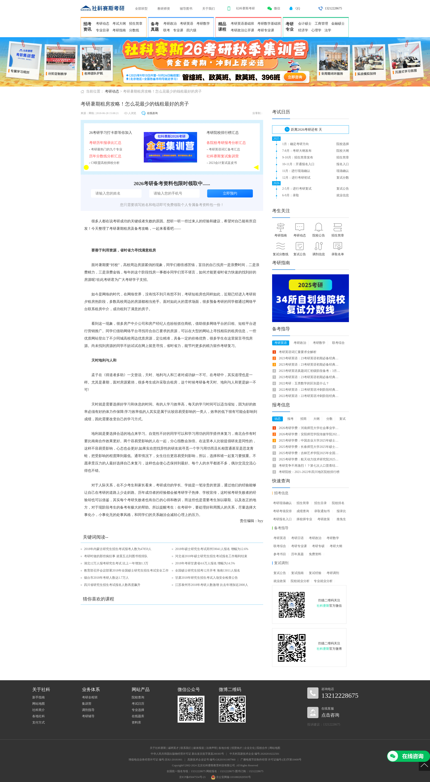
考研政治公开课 (242, 30)
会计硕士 (305, 23)
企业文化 (249, 748)
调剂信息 (318, 254)
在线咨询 (152, 113)
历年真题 (297, 554)
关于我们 (208, 8)
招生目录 (320, 503)
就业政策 (279, 581)
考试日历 (138, 703)
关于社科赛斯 (158, 748)
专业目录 (102, 30)
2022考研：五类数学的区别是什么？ (304, 383)
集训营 (86, 703)
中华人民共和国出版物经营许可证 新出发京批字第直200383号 (187, 753)
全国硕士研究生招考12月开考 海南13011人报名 (207, 570)
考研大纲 (336, 546)
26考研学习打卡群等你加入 (110, 132)
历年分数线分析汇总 (105, 156)
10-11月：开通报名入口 (298, 164)
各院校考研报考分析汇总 (226, 143)
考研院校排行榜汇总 (222, 132)
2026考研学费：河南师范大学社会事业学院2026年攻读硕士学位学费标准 (310, 428)
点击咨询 (330, 715)
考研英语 (186, 23)
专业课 (178, 30)
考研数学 (203, 23)
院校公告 (318, 235)
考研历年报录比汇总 (105, 143)
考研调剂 (333, 573)
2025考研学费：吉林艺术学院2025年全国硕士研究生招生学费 (310, 453)
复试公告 (342, 188)
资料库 (136, 722)
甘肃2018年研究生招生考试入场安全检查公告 (206, 577)
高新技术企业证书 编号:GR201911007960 (211, 759)
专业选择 (138, 710)
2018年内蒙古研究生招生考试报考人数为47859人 (117, 549)
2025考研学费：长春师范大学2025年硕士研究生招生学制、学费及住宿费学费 (310, 446)
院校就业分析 (300, 581)
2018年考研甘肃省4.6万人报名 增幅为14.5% (205, 563)
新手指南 (38, 697)
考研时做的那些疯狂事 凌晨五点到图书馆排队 (116, 556)
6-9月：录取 (290, 195)
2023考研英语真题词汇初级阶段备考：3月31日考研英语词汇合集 (310, 371)
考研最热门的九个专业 (106, 149)
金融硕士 (338, 23)
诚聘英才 (173, 748)
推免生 (341, 519)
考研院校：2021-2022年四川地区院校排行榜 (309, 472)
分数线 (134, 30)
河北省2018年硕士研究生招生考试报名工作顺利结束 (211, 556)
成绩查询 (303, 511)
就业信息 (342, 195)
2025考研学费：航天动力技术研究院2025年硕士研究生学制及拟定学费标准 (310, 459)
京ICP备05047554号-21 (192, 777)
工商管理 (321, 23)
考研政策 (323, 519)
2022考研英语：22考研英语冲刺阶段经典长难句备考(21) (310, 396)
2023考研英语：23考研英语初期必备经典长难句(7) (310, 358)
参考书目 (279, 554)
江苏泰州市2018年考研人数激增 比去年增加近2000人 (211, 585)
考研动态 (102, 23)
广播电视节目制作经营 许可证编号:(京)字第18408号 (271, 759)
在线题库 (138, 716)
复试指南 (297, 573)
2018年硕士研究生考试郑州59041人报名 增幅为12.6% (211, 549)
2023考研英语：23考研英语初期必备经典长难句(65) (310, 377)
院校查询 (138, 697)
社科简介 (38, 710)
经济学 (303, 30)
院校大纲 (342, 150)
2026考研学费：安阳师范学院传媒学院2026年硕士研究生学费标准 (310, 434)
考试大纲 (119, 23)
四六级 (191, 30)
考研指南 (119, 30)
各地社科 (38, 716)
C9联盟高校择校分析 (105, 163)
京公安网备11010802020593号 (231, 777)
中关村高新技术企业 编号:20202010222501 (254, 753)
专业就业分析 (323, 581)
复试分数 (342, 177)
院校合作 (262, 748)
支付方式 (38, 722)
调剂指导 (88, 710)
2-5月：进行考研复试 (297, 188)
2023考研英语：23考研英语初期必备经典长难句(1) (310, 364)
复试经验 (315, 573)
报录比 (341, 511)
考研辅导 (88, 716)
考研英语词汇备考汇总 (224, 149)
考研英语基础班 (242, 23)
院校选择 (342, 144)
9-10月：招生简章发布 (297, 157)
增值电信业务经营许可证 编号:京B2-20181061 (155, 759)
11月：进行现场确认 (296, 171)
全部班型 (141, 8)
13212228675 (333, 8)
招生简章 (135, 23)
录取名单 (337, 254)
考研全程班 (90, 697)
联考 (166, 30)
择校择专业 (304, 519)
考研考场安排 (282, 511)
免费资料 (315, 554)
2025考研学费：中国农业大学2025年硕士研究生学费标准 (310, 440)
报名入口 (342, 164)
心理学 (316, 30)
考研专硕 (318, 546)
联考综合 (279, 546)
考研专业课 (265, 30)
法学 (328, 30)
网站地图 (38, 703)
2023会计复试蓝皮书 (223, 163)
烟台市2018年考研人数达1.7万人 (106, 577)
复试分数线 (280, 254)
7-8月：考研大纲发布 (297, 150)
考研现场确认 (282, 503)
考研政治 (170, 23)
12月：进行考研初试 (296, 177)
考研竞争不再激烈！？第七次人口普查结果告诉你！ (310, 465)
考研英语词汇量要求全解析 (297, 352)
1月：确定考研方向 (295, 144)
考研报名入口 (282, 519)
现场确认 (342, 171)
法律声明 (211, 748)
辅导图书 (186, 8)
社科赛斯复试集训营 (222, 156)
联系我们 (186, 748)
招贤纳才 (236, 748)
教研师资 (163, 8)
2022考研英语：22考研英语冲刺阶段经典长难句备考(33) (310, 389)
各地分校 (224, 748)
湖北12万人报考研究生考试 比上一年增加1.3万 (116, 563)
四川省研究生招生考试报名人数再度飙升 (112, 585)
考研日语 (297, 538)
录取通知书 (322, 511)
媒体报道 (198, 748)
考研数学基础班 (269, 23)
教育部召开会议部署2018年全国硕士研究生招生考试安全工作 (126, 570)
